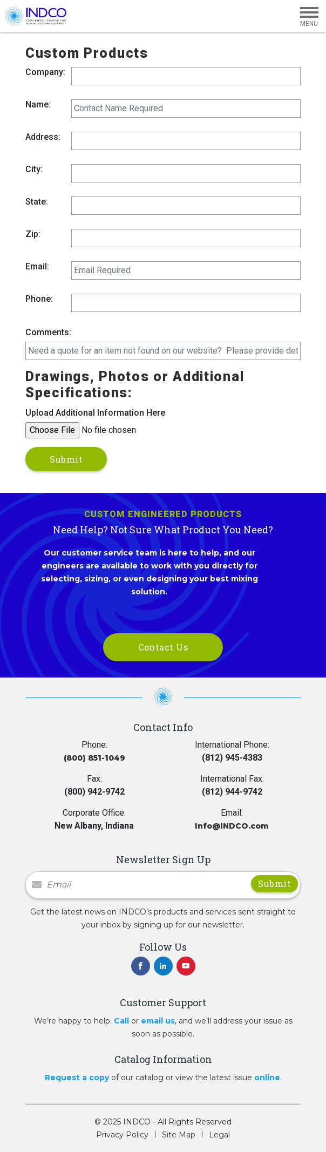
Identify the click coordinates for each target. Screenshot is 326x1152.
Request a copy (77, 1077)
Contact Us (163, 647)
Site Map (178, 1135)
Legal (219, 1135)
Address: (42, 137)
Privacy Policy (122, 1135)
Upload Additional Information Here (95, 413)
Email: (37, 266)
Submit (66, 459)
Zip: (32, 234)
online (267, 1077)
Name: (38, 104)
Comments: (48, 332)
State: (36, 201)
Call (121, 1021)
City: (34, 169)
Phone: (39, 299)
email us (158, 1021)
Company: (45, 72)
